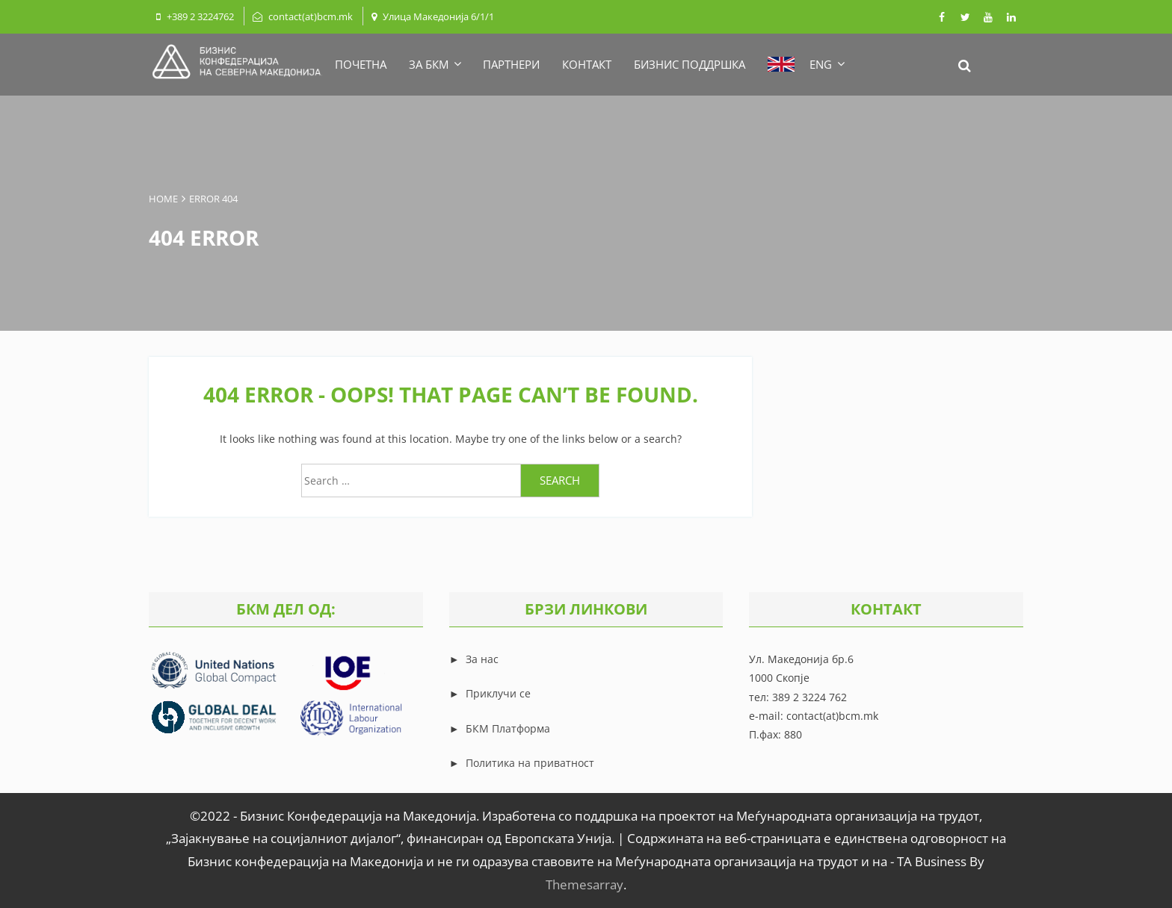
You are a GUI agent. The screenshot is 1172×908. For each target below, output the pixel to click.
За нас (481, 659)
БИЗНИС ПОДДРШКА (689, 64)
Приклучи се (498, 693)
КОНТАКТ (586, 64)
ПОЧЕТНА (360, 64)
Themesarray (584, 884)
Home (163, 198)
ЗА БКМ (434, 64)
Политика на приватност (530, 763)
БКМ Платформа (508, 728)
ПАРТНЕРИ (511, 64)
